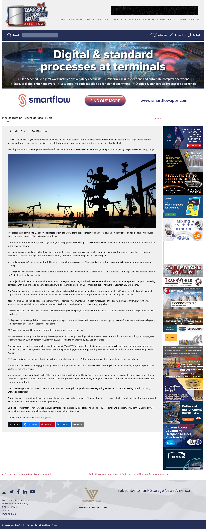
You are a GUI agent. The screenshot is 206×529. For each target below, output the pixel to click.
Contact (196, 35)
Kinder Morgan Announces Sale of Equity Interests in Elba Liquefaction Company (122, 474)
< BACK (158, 119)
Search (16, 35)
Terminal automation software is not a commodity (27, 474)
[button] (15, 424)
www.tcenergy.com (42, 417)
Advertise (162, 35)
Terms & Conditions (42, 524)
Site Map (30, 524)
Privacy (55, 524)
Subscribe (179, 35)
